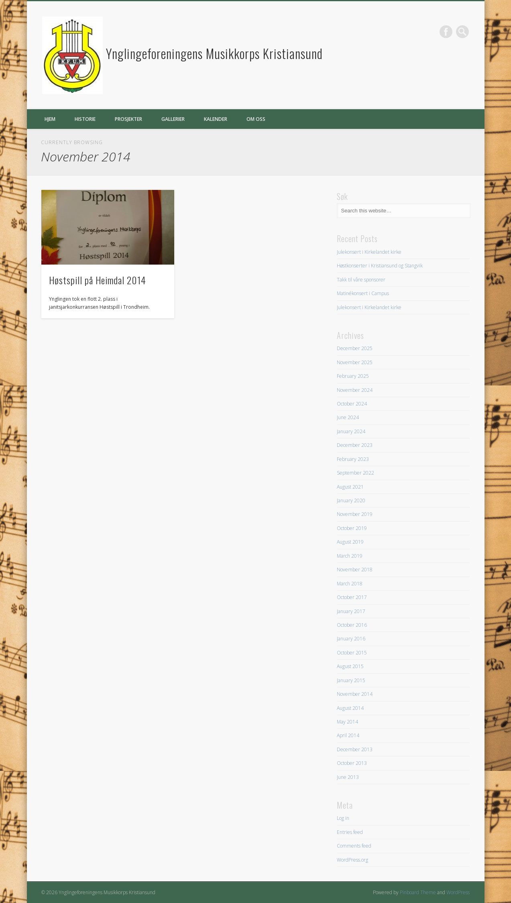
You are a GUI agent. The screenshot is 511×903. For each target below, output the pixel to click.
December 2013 (355, 749)
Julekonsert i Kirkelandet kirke (369, 252)
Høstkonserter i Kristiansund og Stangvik (380, 265)
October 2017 (352, 597)
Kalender (215, 119)
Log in (343, 818)
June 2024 (348, 417)
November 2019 (355, 514)
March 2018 (349, 583)
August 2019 (350, 541)
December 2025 (355, 348)
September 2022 (355, 472)
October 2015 (352, 652)
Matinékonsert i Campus (363, 293)
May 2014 (347, 721)
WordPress (458, 892)
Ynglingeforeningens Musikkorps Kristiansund (214, 53)
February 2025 (353, 376)
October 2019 (352, 528)
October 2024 (352, 403)
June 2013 (348, 777)
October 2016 (352, 625)
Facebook (446, 31)
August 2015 (350, 666)
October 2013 (352, 763)
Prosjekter (128, 119)
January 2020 (351, 500)
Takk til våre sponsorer (361, 279)
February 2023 (353, 459)
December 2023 (355, 445)
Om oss (255, 119)
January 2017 (351, 611)
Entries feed (350, 832)
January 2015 (351, 680)
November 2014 (355, 694)
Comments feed (354, 845)
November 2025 (355, 362)
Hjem (50, 119)
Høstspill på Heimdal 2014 (97, 280)
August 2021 (350, 486)
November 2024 (355, 390)
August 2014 (350, 708)
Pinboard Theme (418, 892)
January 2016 (351, 638)
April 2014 (348, 735)
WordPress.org (352, 859)
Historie (85, 119)
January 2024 (351, 431)
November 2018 (355, 569)
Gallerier (173, 119)
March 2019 (349, 555)
